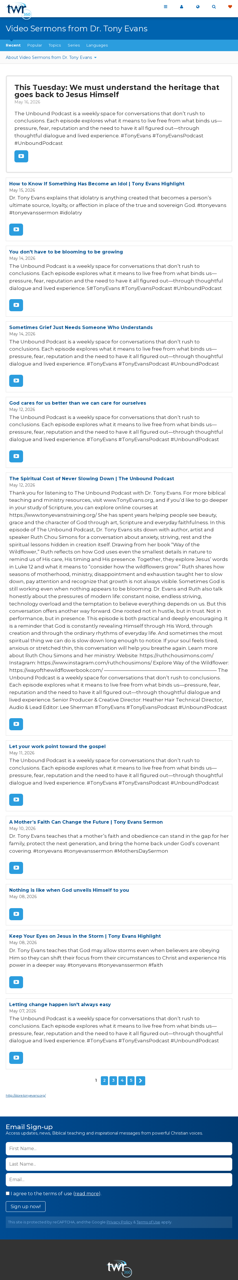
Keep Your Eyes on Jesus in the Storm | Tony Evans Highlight (85, 877)
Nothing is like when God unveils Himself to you (69, 832)
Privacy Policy (119, 1157)
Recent (13, 45)
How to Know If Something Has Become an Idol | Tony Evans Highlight (96, 171)
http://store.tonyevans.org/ (26, 1031)
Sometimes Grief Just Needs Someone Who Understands (81, 310)
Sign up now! (26, 1141)
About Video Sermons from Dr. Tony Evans (49, 57)
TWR (122, 1262)
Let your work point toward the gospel (57, 693)
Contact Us (86, 1242)
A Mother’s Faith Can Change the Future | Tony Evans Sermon (86, 766)
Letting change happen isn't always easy (60, 943)
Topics (55, 45)
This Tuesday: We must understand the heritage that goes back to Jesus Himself (118, 90)
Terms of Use (148, 1157)
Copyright (201, 1242)
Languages (97, 45)
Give (230, 7)
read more (87, 1128)
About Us (56, 1242)
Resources (119, 1249)
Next (140, 1016)
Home (31, 1242)
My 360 (181, 7)
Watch (21, 145)
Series (74, 45)
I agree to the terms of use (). (53, 1128)
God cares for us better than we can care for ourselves (77, 382)
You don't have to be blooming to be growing (66, 237)
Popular (34, 45)
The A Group (161, 1262)
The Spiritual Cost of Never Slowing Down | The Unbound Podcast (91, 455)
